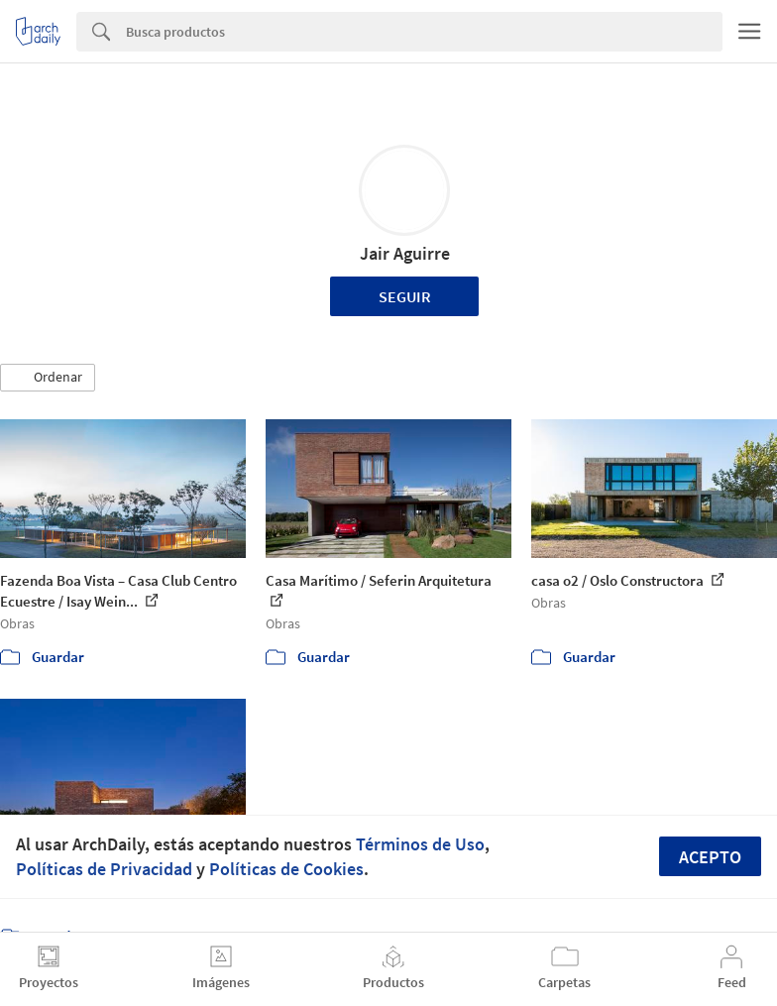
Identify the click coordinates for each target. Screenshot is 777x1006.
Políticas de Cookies (286, 868)
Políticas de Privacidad (104, 868)
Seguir (405, 296)
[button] (47, 377)
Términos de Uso (420, 844)
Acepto (710, 856)
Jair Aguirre (405, 253)
